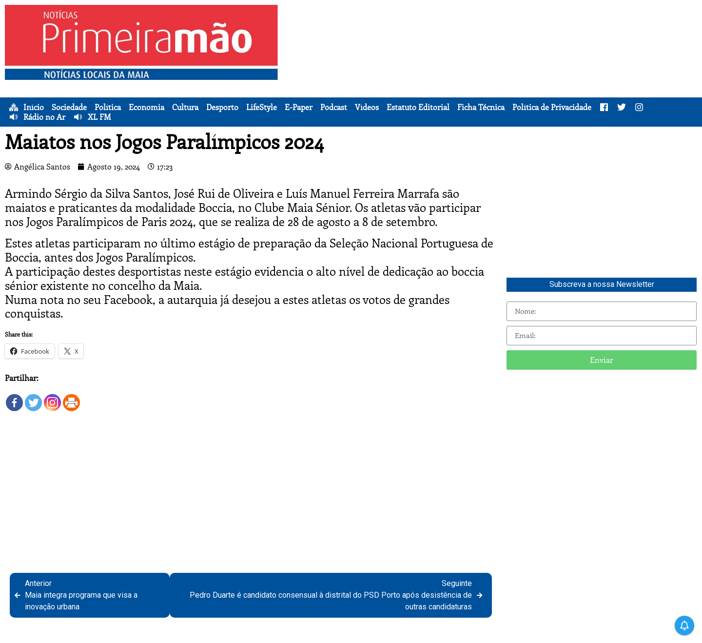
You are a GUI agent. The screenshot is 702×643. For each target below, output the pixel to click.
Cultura (185, 107)
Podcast (333, 107)
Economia (146, 107)
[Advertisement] (492, 73)
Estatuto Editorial (418, 107)
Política (108, 107)
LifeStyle (261, 107)
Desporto (222, 107)
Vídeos (367, 107)
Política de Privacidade (551, 107)
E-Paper (298, 107)
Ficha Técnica (481, 107)
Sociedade (69, 107)
